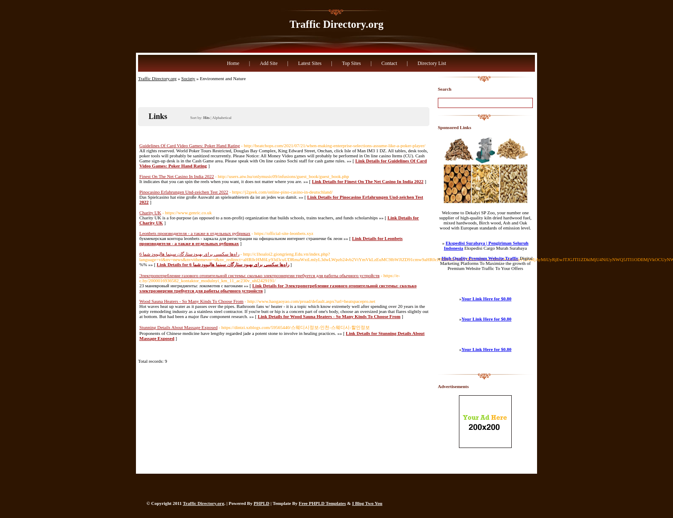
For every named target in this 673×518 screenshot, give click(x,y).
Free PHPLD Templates (322, 503)
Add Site (268, 63)
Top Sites (351, 63)
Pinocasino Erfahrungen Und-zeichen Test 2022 (183, 191)
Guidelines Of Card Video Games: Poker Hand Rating (189, 145)
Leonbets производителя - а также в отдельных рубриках (194, 233)
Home (233, 63)
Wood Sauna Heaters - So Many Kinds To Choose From (191, 301)
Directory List (432, 63)
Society (188, 78)
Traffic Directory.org (337, 24)
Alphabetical (221, 118)
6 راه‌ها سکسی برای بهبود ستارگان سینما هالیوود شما (189, 253)
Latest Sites (310, 63)
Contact (389, 63)
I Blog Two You (367, 503)
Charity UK (150, 212)
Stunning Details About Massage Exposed (178, 327)
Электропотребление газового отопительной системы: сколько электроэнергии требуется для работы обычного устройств (259, 275)
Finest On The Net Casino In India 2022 (176, 176)
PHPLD (261, 503)
